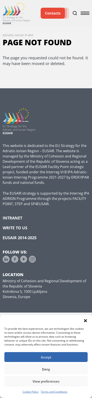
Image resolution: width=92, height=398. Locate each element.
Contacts (53, 13)
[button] (85, 320)
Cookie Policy (30, 392)
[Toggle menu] (85, 13)
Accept (46, 357)
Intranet (12, 218)
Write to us (15, 227)
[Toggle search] (75, 13)
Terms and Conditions (54, 392)
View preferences (46, 381)
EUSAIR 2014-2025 (19, 237)
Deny (46, 369)
